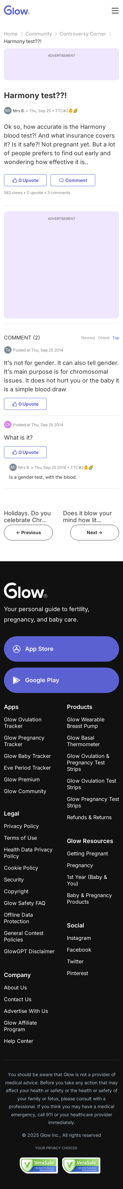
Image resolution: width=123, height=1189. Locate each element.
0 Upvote (25, 180)
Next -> (94, 532)
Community (38, 34)
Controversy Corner (83, 34)
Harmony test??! (22, 41)
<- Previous (28, 532)
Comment (73, 180)
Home (11, 34)
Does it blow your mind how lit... (87, 516)
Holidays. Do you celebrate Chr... (27, 516)
